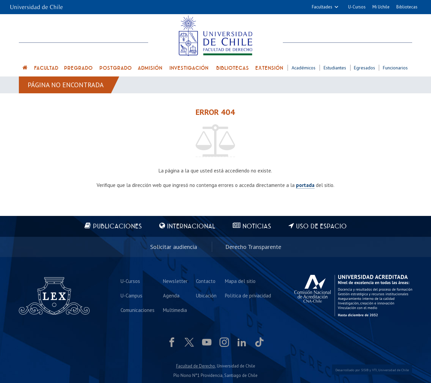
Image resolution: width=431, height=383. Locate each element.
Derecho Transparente (253, 247)
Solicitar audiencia (173, 247)
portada (305, 185)
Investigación (188, 68)
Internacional (191, 226)
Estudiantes (335, 68)
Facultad (46, 68)
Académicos (304, 68)
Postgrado (115, 68)
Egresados (364, 68)
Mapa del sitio (240, 281)
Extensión (269, 68)
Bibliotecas (407, 7)
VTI (374, 370)
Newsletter (175, 281)
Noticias (256, 226)
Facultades (322, 7)
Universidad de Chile (393, 370)
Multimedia (175, 310)
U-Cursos (357, 7)
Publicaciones (117, 226)
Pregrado (78, 68)
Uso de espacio (321, 226)
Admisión (150, 68)
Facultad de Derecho (195, 366)
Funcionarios (395, 68)
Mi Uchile (381, 7)
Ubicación (206, 295)
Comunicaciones (138, 310)
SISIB (364, 370)
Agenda (171, 295)
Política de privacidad (248, 295)
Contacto (206, 281)
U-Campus (131, 295)
